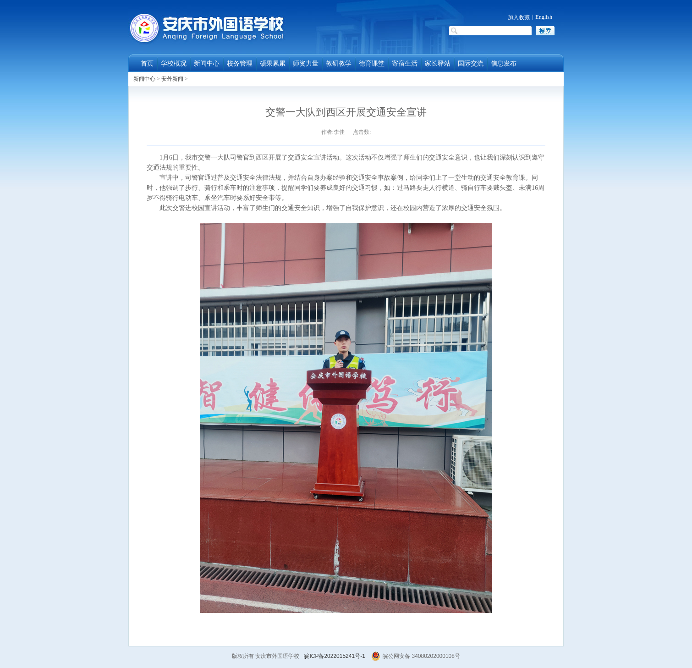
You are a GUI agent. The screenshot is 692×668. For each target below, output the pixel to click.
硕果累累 (273, 63)
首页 (147, 63)
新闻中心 (207, 63)
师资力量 (306, 63)
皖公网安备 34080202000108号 (415, 656)
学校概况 (174, 63)
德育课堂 (371, 63)
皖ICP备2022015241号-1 (334, 656)
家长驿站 (437, 63)
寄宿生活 (404, 63)
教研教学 (338, 63)
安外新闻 (172, 79)
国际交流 (470, 63)
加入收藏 (519, 17)
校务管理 (240, 63)
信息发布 (503, 63)
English (543, 17)
